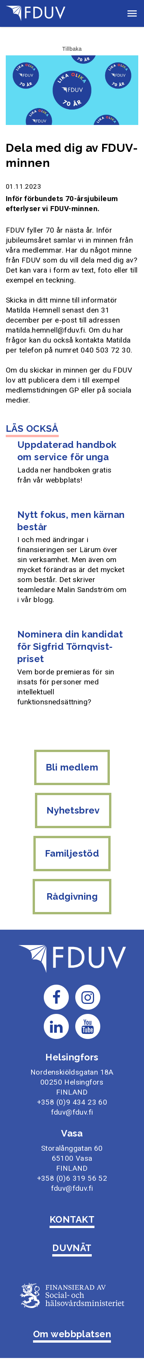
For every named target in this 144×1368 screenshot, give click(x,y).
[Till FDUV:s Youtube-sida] (87, 1026)
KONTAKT (72, 1219)
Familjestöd (72, 853)
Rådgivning (72, 896)
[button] (132, 13)
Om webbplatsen (72, 1334)
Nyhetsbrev (73, 810)
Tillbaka (72, 49)
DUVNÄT (72, 1247)
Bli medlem (72, 767)
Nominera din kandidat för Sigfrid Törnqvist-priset (70, 646)
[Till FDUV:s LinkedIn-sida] (56, 1026)
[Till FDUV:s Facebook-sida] (56, 996)
